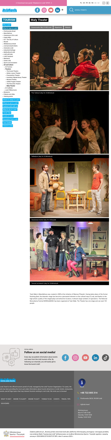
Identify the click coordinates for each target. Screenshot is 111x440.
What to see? (6, 399)
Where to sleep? (19, 399)
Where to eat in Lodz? (10, 103)
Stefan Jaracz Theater (13, 73)
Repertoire (58, 27)
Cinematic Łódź (8, 48)
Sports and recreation (10, 62)
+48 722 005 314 (88, 393)
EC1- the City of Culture (11, 39)
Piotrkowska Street (10, 31)
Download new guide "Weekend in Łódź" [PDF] (33, 3)
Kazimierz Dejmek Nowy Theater (17, 77)
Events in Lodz (8, 116)
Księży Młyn (7, 37)
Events (56, 399)
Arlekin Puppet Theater (14, 81)
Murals (6, 41)
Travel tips (65, 399)
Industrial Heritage (9, 50)
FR (87, 3)
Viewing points (8, 96)
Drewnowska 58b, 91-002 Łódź (41, 27)
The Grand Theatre (12, 71)
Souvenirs (5, 403)
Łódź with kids (8, 54)
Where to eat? (34, 399)
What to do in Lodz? (10, 109)
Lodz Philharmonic (11, 90)
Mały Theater (11, 86)
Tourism (9, 20)
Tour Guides (7, 122)
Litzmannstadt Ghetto (11, 46)
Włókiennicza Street (10, 44)
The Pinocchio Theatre (13, 84)
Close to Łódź (8, 126)
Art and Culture (8, 65)
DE (90, 3)
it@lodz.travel (85, 404)
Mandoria (7, 58)
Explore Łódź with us (10, 106)
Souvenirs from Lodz (10, 119)
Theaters (8, 69)
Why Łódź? (7, 25)
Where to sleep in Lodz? (11, 100)
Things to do (47, 399)
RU (92, 3)
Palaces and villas (9, 94)
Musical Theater (12, 79)
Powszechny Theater (13, 75)
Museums (7, 92)
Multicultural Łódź (9, 52)
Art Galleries (9, 88)
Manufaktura (8, 33)
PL (81, 3)
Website (68, 27)
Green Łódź (7, 60)
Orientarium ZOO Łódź (11, 35)
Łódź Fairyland (8, 56)
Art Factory (8, 67)
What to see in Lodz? (10, 28)
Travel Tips (7, 113)
